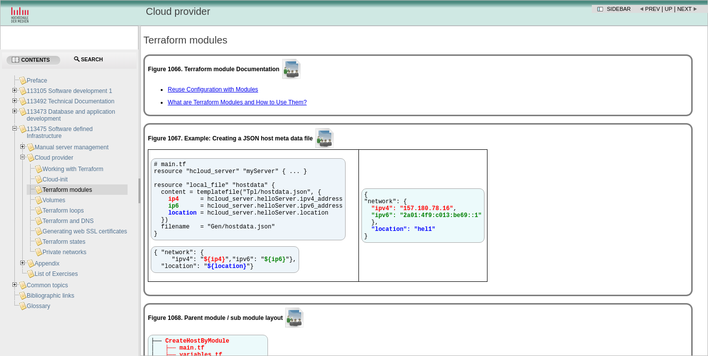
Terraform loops (63, 210)
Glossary (38, 306)
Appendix (47, 263)
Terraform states (64, 241)
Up (668, 9)
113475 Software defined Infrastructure (59, 132)
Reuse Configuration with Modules (213, 89)
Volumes (54, 200)
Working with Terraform (73, 169)
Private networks (65, 252)
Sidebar (619, 9)
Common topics (47, 285)
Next (684, 9)
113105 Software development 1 (69, 91)
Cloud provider (54, 157)
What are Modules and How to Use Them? (237, 102)
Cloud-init (55, 179)
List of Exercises (56, 273)
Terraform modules (67, 189)
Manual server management (71, 147)
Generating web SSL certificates (85, 231)
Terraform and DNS (68, 221)
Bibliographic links (50, 295)
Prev (652, 9)
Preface (37, 80)
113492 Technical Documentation (70, 101)
